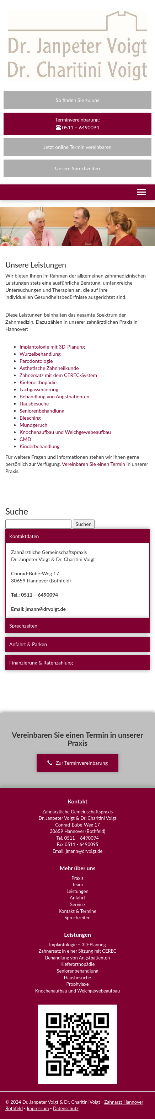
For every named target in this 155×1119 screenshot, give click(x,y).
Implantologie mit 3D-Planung (52, 347)
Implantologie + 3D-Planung (77, 944)
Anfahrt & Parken (28, 644)
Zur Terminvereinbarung (77, 763)
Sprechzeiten (23, 626)
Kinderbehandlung (40, 446)
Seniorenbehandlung (42, 411)
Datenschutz (66, 1108)
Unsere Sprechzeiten (77, 168)
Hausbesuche (34, 403)
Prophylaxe (77, 984)
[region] (77, 226)
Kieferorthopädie (38, 382)
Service (77, 904)
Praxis (77, 878)
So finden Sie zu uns (78, 100)
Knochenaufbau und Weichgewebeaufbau (65, 432)
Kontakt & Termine (77, 911)
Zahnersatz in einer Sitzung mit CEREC (77, 951)
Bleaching (30, 418)
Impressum (38, 1108)
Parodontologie (36, 361)
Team (77, 884)
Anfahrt (77, 897)
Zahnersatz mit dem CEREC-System (58, 375)
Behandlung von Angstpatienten (54, 396)
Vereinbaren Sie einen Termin (93, 464)
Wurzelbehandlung (40, 354)
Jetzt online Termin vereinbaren (77, 147)
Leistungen (77, 891)
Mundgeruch (33, 425)
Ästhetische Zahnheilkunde (49, 368)
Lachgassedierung (39, 389)
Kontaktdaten (24, 536)
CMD (25, 439)
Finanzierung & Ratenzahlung (41, 663)
